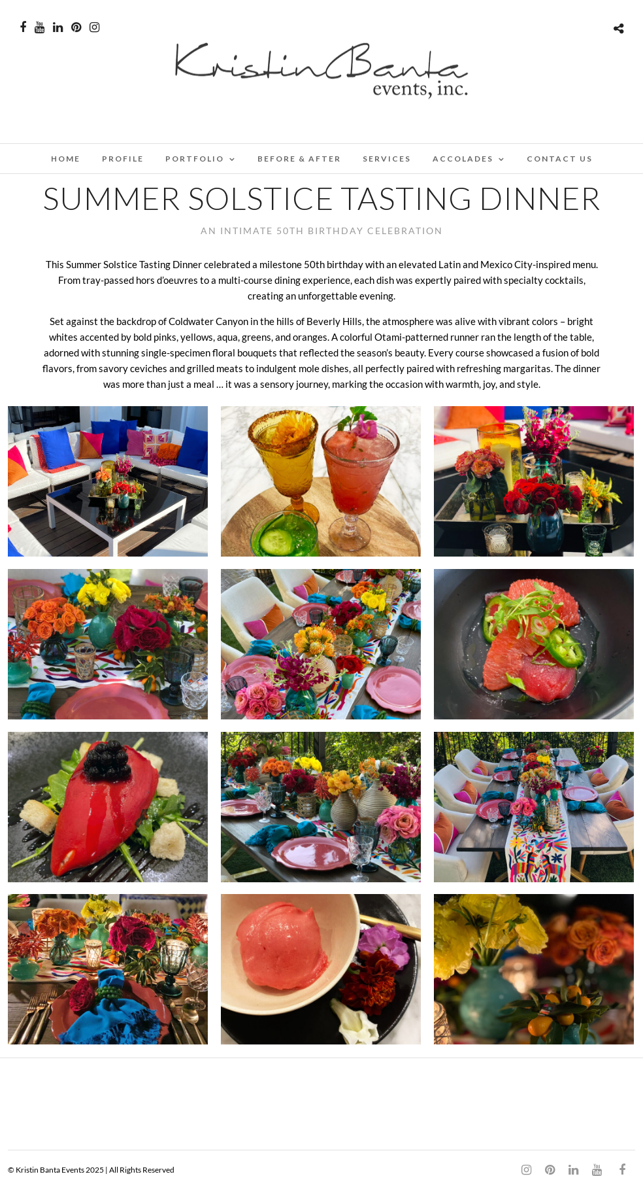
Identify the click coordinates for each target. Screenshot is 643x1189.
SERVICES (387, 159)
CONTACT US (560, 159)
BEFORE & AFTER (299, 159)
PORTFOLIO (194, 159)
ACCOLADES (463, 159)
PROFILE (123, 159)
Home (65, 159)
